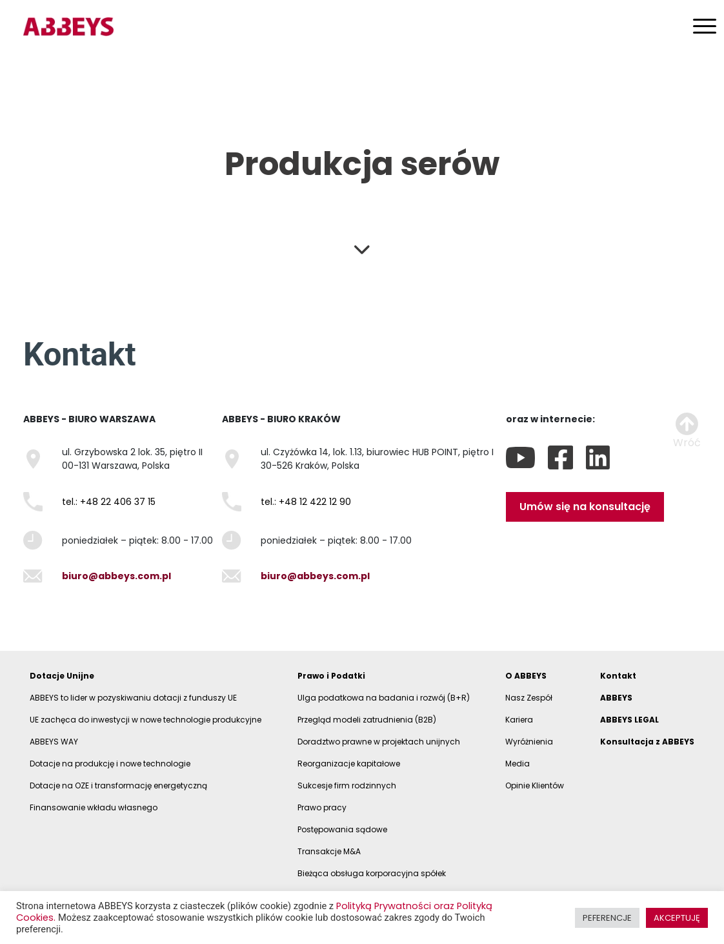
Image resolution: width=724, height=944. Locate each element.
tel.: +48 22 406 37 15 (109, 501)
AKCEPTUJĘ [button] (677, 918)
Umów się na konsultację (584, 506)
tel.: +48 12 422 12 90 (306, 501)
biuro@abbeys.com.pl (116, 575)
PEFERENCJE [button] (607, 918)
